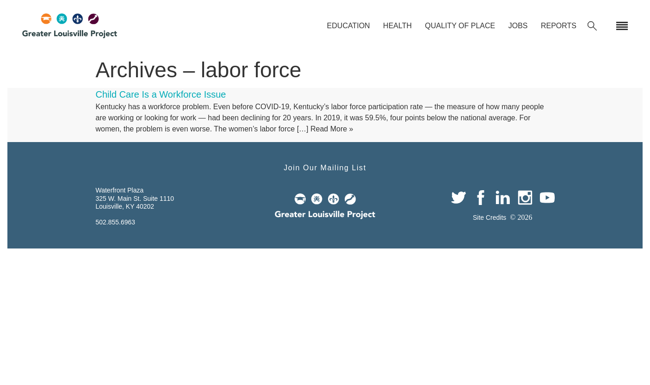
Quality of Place (460, 26)
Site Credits (489, 217)
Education (348, 26)
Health (397, 26)
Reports (558, 26)
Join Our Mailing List (325, 168)
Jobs (518, 26)
